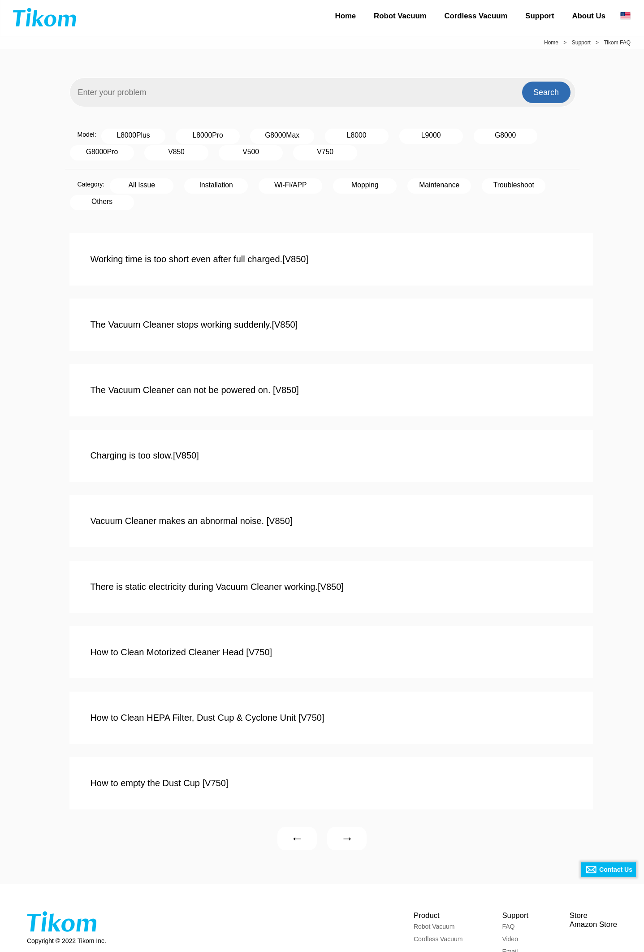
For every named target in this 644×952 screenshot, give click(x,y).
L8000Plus (126, 134)
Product (424, 866)
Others (489, 181)
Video (506, 893)
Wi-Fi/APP (252, 181)
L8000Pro (184, 134)
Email (506, 906)
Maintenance (370, 181)
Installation (193, 181)
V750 (153, 149)
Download (512, 918)
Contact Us (615, 869)
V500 (94, 149)
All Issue (134, 181)
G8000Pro (480, 134)
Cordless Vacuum (475, 16)
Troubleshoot (430, 181)
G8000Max (243, 134)
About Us (588, 16)
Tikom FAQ (617, 42)
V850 (540, 134)
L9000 (362, 134)
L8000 (303, 134)
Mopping (311, 181)
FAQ (504, 881)
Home (345, 16)
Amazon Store (591, 879)
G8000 (421, 134)
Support (539, 16)
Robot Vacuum (400, 16)
